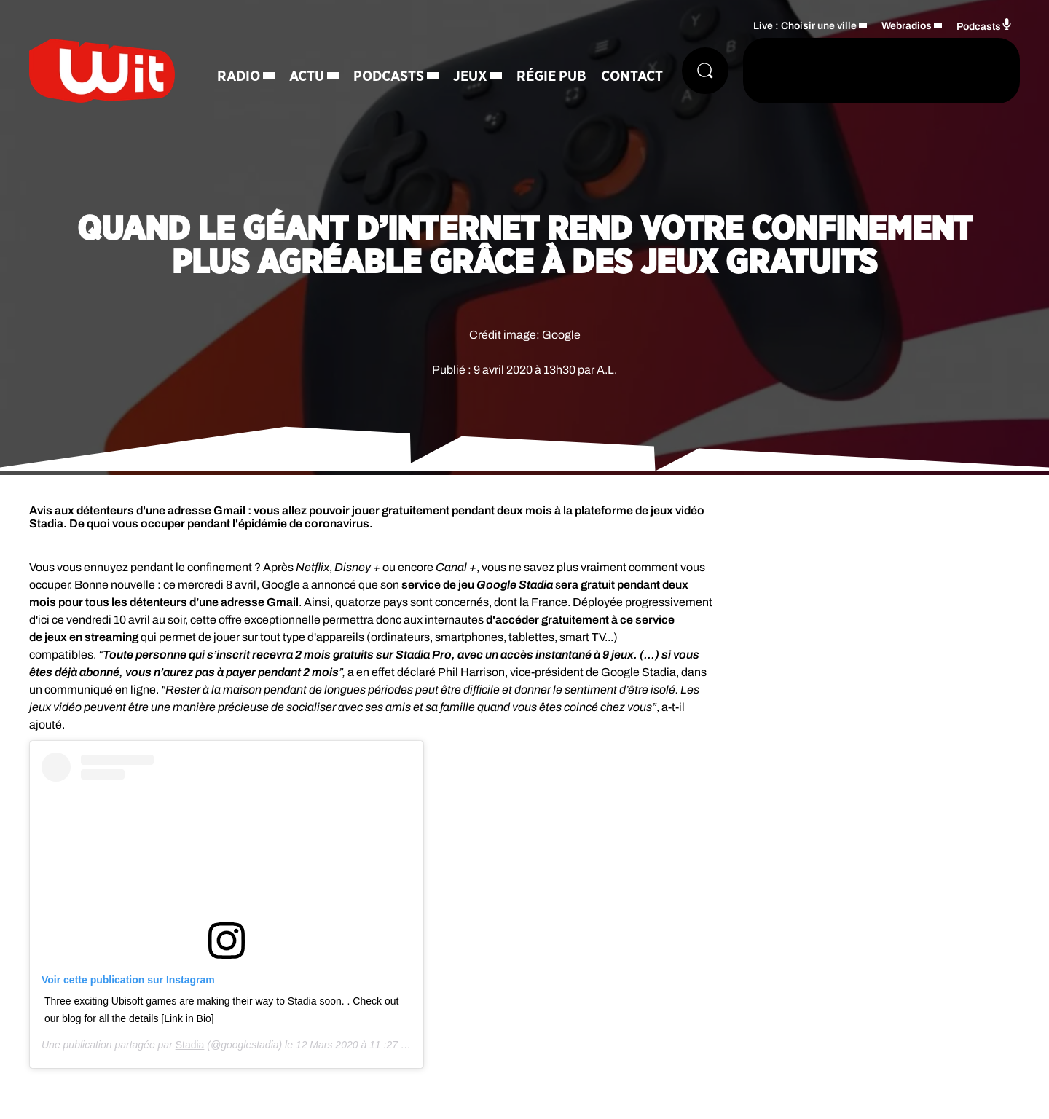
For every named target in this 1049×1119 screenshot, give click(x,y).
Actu (306, 76)
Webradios (906, 25)
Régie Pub (551, 76)
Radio (238, 76)
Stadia (190, 1045)
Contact (632, 76)
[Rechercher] (705, 70)
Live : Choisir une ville (805, 25)
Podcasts (388, 76)
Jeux (470, 76)
